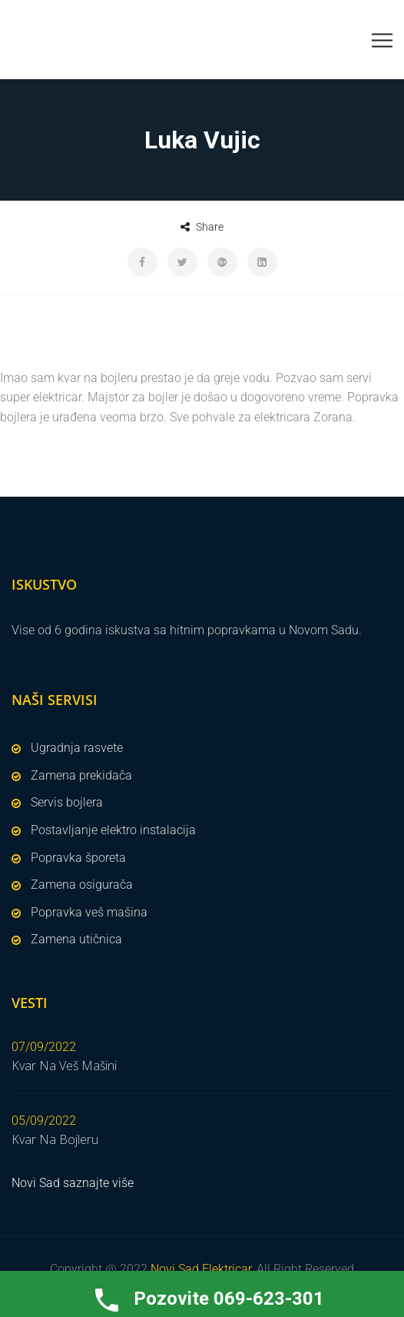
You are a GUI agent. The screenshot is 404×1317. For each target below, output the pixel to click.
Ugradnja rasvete (77, 747)
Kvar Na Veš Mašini (64, 1065)
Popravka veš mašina (89, 912)
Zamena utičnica (76, 939)
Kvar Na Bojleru (55, 1139)
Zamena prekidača (81, 775)
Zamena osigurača (82, 884)
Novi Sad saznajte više (73, 1183)
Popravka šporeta (78, 857)
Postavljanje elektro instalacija (113, 830)
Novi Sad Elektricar (201, 1269)
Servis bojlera (67, 802)
